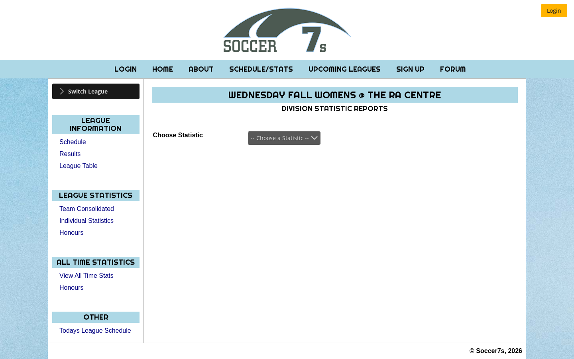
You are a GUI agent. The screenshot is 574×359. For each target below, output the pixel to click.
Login (126, 69)
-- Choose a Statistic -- (280, 138)
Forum (453, 69)
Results (70, 153)
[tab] (96, 91)
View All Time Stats (86, 275)
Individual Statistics (86, 220)
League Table (78, 165)
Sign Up (411, 69)
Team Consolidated (86, 208)
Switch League (88, 91)
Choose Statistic (178, 135)
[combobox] (284, 138)
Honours (71, 232)
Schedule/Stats (262, 69)
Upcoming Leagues (346, 69)
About (202, 69)
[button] (554, 10)
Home (163, 69)
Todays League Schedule (95, 330)
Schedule (72, 142)
